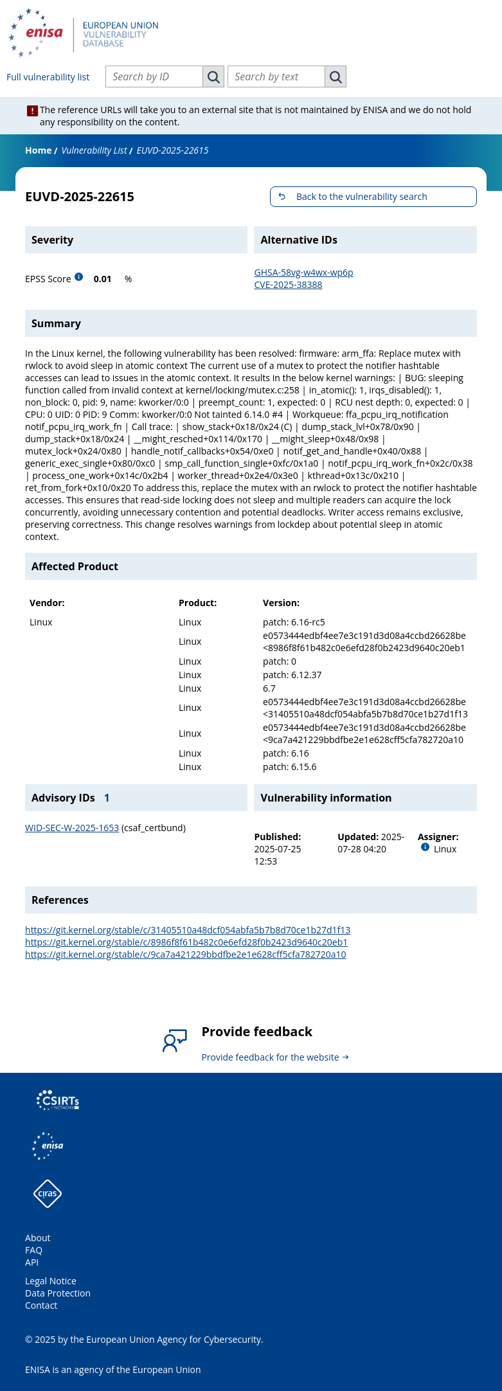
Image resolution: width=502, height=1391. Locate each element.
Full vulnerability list (47, 77)
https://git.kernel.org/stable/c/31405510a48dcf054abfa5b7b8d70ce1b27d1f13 (187, 930)
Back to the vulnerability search (361, 196)
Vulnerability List (94, 150)
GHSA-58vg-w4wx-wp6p (303, 272)
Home (38, 150)
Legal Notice (50, 1281)
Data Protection (58, 1293)
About (37, 1238)
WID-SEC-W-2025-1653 (72, 827)
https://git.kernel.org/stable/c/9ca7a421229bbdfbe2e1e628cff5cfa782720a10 (185, 954)
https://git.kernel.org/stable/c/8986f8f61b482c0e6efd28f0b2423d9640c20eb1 (186, 942)
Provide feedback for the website (270, 1057)
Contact (41, 1305)
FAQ (33, 1250)
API (32, 1262)
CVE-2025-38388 (288, 284)
